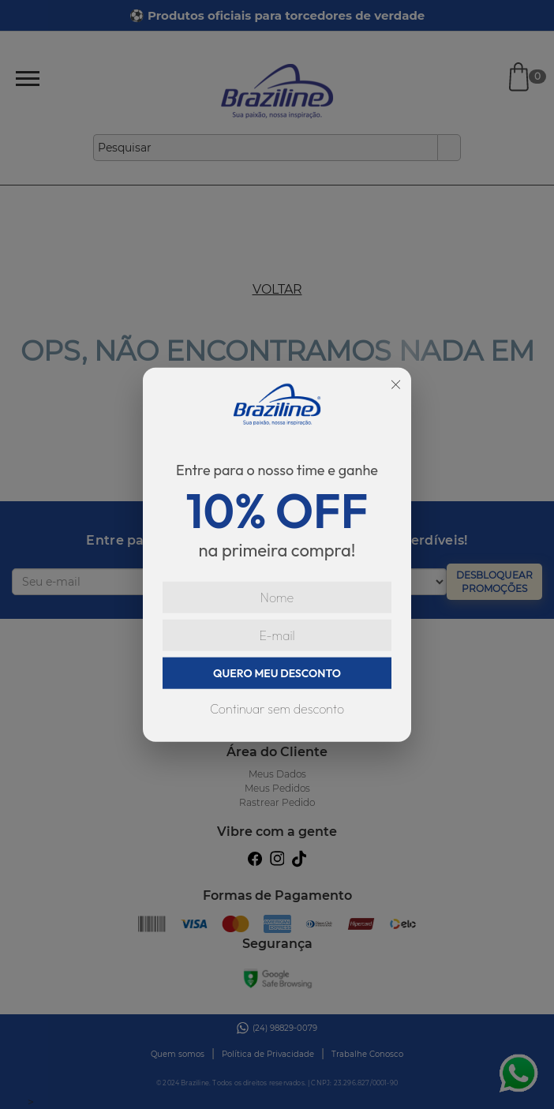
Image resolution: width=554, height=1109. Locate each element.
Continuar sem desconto (277, 709)
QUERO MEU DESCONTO (277, 673)
